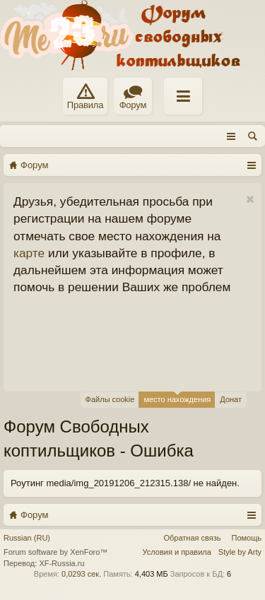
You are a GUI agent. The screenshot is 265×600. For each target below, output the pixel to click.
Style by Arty (239, 552)
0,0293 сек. (81, 574)
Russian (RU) (27, 538)
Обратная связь (191, 538)
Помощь (247, 538)
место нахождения (177, 398)
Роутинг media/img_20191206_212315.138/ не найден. (125, 483)
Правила (85, 96)
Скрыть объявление (250, 199)
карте (29, 253)
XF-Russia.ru (61, 563)
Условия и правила (177, 552)
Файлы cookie (110, 399)
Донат (231, 399)
